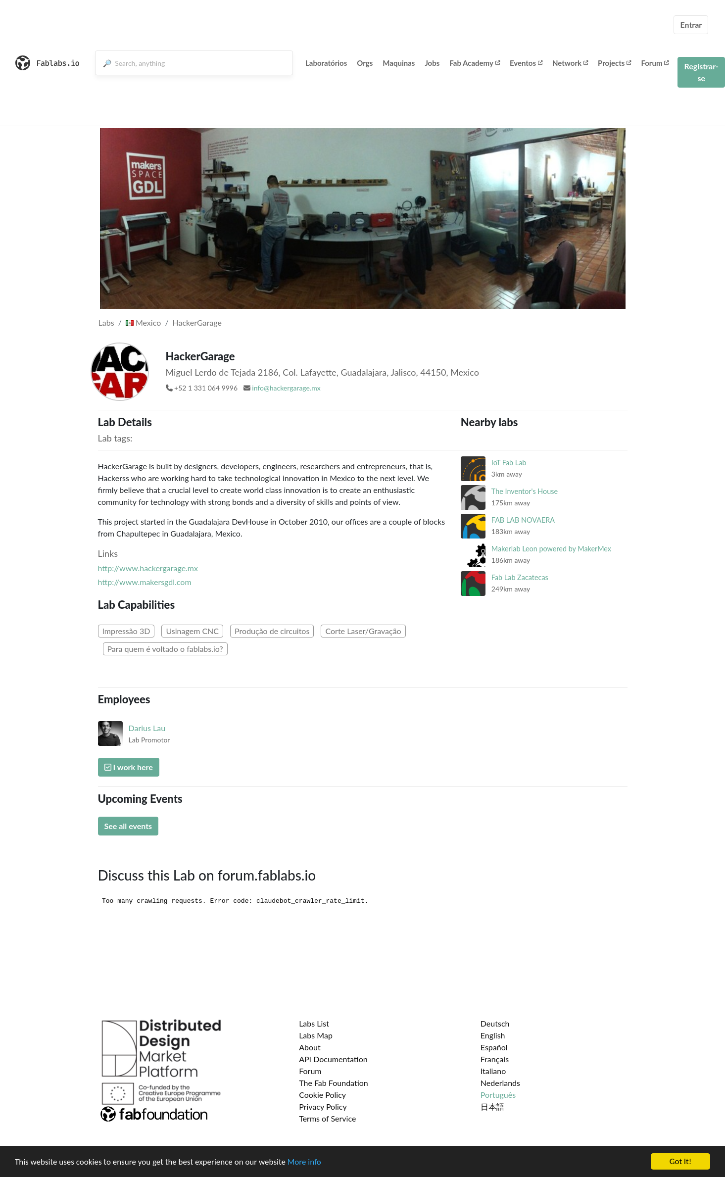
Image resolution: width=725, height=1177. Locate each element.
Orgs (365, 62)
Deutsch (495, 1023)
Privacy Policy (323, 1106)
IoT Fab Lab (509, 462)
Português (498, 1094)
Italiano (493, 1071)
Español (494, 1047)
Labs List (314, 1023)
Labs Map (316, 1035)
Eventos (526, 62)
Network (570, 62)
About (310, 1047)
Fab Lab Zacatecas (519, 577)
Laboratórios (326, 62)
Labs (106, 322)
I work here (128, 767)
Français (495, 1059)
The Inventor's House (524, 491)
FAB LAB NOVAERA (523, 520)
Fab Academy (474, 62)
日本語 (492, 1106)
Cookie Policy (322, 1094)
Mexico (143, 322)
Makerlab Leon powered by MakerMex (551, 548)
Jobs (432, 62)
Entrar (691, 24)
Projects (614, 62)
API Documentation (333, 1059)
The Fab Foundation (333, 1082)
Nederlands (500, 1082)
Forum (655, 62)
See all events (128, 826)
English (493, 1035)
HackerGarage (196, 322)
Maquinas (399, 62)
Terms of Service (327, 1118)
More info (304, 1162)
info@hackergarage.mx (286, 388)
